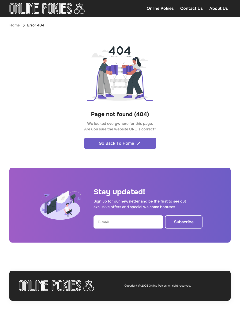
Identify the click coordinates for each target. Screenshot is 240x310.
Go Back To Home (120, 143)
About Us (218, 8)
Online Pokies (160, 8)
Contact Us (191, 8)
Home (14, 25)
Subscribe (184, 222)
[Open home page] (47, 8)
